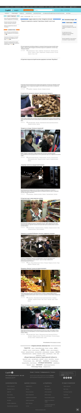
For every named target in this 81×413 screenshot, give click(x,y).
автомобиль (51, 359)
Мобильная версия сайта (40, 409)
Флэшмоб (34, 264)
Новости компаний (30, 400)
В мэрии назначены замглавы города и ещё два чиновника (10, 22)
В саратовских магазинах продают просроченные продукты (37, 93)
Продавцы (30, 299)
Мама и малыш (48, 394)
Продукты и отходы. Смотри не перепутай (32, 128)
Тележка (44, 194)
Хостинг (27, 406)
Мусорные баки (54, 157)
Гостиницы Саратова (68, 391)
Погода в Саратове (11, 397)
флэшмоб (39, 353)
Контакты (53, 372)
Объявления (41, 6)
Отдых (60, 6)
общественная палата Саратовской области (40, 357)
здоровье (34, 353)
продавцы (52, 352)
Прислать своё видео (28, 10)
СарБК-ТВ (9, 391)
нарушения (25, 359)
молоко (29, 350)
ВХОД (62, 10)
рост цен (38, 361)
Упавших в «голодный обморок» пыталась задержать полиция (38, 233)
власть (33, 348)
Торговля (49, 299)
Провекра (46, 227)
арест (29, 359)
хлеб (58, 353)
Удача (53, 299)
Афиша (64, 6)
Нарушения (30, 297)
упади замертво (46, 352)
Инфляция (41, 50)
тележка (48, 350)
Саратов (29, 53)
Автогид (27, 389)
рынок (58, 352)
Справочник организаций (31, 397)
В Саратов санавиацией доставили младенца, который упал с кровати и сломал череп (11, 43)
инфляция (41, 359)
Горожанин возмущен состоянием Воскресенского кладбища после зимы (11, 38)
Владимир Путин (31, 50)
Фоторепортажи (37, 13)
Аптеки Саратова (48, 391)
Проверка (54, 297)
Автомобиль (30, 194)
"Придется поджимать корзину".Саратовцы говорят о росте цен (38, 21)
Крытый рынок (47, 50)
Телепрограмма (67, 397)
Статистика (37, 372)
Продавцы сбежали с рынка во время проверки (33, 268)
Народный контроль (39, 227)
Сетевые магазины (54, 159)
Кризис (37, 334)
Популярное (29, 13)
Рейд (58, 227)
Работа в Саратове (29, 391)
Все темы (68, 13)
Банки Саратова (29, 403)
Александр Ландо (31, 122)
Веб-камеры (51, 6)
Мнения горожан (54, 50)
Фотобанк (9, 400)
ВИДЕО (16, 10)
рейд (42, 350)
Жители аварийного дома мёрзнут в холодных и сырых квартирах (69, 39)
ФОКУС (31, 6)
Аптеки (12, 6)
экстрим (51, 348)
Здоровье (35, 89)
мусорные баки (38, 352)
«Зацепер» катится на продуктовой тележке (32, 165)
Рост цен (56, 52)
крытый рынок (49, 353)
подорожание (38, 355)
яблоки (43, 353)
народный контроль (30, 352)
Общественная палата (32, 159)
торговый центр (35, 359)
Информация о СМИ (9, 377)
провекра (25, 350)
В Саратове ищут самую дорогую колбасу (32, 198)
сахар (55, 353)
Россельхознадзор (55, 336)
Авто (46, 6)
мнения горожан (35, 350)
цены (55, 348)
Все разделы (73, 6)
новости (46, 359)
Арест (29, 262)
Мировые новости (11, 389)
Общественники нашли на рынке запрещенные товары (35, 305)
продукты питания (56, 342)
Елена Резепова (31, 227)
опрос (33, 361)
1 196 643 (62, 374)
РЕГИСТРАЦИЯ (66, 10)
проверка (46, 361)
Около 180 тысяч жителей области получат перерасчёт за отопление (11, 19)
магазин (39, 365)
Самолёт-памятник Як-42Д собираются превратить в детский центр (69, 27)
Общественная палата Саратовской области (49, 122)
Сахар (33, 53)
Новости (7, 6)
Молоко (29, 52)
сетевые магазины (45, 363)
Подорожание (42, 52)
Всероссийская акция (35, 262)
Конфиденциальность (45, 372)
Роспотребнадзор (47, 336)
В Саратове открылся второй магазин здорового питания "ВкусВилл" (39, 59)
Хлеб (36, 53)
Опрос (37, 52)
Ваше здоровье (48, 389)
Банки (56, 6)
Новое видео (15, 13)
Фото (28, 6)
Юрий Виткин (56, 363)
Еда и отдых (66, 389)
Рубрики (7, 13)
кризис (44, 355)
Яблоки (29, 160)
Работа (35, 6)
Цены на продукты (40, 229)
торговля (57, 359)
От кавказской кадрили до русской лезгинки (53, 13)
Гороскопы (66, 394)
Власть (37, 50)
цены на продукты (54, 350)
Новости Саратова (11, 386)
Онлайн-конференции (11, 403)
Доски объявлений (30, 394)
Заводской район (42, 157)
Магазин (39, 89)
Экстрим (55, 194)
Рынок (45, 299)
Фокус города (10, 394)
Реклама (31, 372)
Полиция (46, 262)
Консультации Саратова (50, 397)
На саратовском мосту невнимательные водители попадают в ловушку (67, 33)
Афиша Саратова (67, 386)
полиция (23, 352)
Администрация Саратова (33, 157)
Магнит (42, 262)
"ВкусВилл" (30, 89)
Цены (38, 264)
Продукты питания (50, 52)
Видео (24, 6)
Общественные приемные (12, 406)
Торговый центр (49, 194)
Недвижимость (18, 6)
